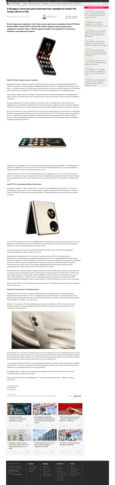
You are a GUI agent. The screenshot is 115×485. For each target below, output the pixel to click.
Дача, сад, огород (55, 3)
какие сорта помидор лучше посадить (18, 1)
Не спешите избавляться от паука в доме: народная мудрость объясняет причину (96, 62)
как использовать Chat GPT (61, 1)
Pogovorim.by (13, 463)
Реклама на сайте (32, 472)
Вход (105, 4)
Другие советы (46, 472)
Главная (24, 3)
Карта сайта (31, 471)
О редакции (31, 469)
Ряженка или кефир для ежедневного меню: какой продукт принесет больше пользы (96, 24)
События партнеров (12, 16)
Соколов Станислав (51, 16)
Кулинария (45, 3)
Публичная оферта (32, 468)
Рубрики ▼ (77, 3)
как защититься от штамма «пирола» (41, 1)
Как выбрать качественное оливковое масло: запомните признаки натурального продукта (96, 43)
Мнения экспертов (47, 475)
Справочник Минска (32, 466)
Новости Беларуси (34, 3)
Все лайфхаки (46, 466)
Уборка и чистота (67, 3)
